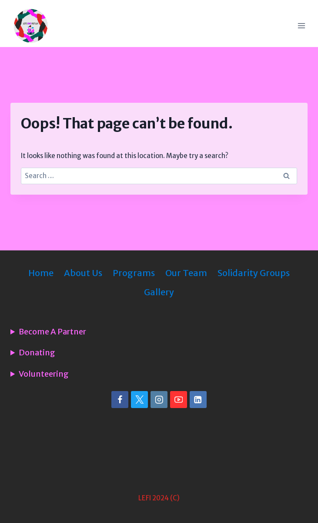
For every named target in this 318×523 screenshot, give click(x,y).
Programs (134, 272)
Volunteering (44, 374)
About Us (83, 272)
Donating (37, 353)
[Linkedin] (198, 399)
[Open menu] (301, 25)
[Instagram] (159, 399)
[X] (139, 399)
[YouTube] (178, 399)
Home (41, 272)
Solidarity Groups (254, 272)
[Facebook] (119, 399)
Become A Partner (52, 332)
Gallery (159, 292)
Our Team (186, 272)
